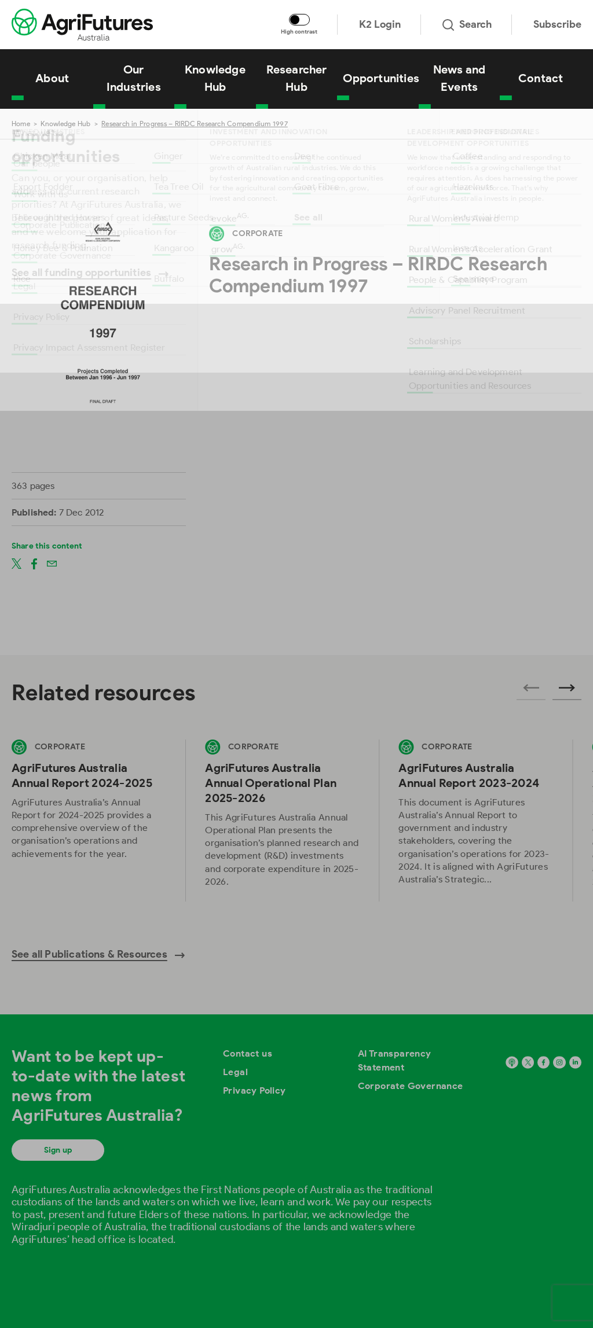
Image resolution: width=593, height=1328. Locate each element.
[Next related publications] (566, 691)
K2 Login (380, 24)
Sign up (58, 1150)
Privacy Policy (254, 1090)
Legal (235, 1071)
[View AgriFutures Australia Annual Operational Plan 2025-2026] (282, 820)
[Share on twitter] (16, 563)
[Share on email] (52, 563)
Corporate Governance (410, 1085)
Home (21, 123)
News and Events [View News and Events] (459, 78)
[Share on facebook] (34, 563)
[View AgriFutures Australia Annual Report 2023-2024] (475, 820)
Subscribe (557, 24)
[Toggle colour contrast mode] (299, 19)
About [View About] (52, 78)
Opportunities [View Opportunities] (381, 78)
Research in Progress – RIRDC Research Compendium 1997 (194, 123)
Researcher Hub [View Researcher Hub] (296, 78)
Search (467, 24)
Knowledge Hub (65, 123)
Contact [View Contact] (540, 78)
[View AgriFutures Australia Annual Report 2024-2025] (89, 820)
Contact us (247, 1053)
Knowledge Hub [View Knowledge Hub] (215, 78)
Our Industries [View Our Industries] (134, 78)
